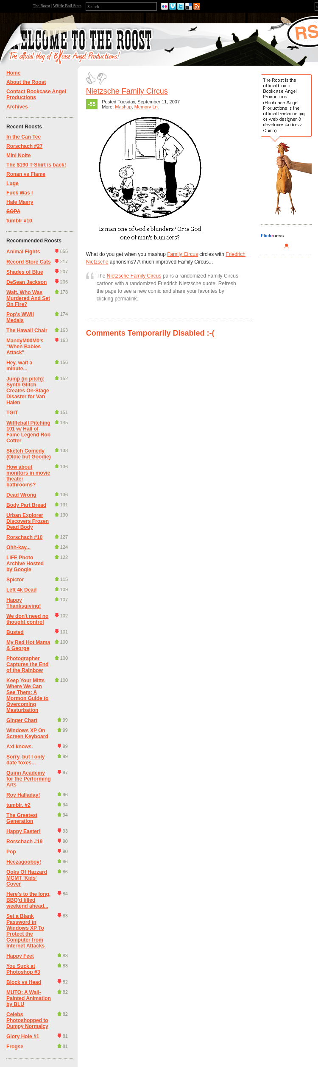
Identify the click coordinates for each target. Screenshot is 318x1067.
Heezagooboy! (23, 862)
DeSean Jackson (26, 282)
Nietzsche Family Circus (127, 91)
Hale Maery (19, 202)
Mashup (123, 106)
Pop (11, 852)
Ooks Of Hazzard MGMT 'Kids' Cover (26, 878)
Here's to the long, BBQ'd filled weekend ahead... (28, 900)
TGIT (12, 413)
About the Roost (26, 82)
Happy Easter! (23, 831)
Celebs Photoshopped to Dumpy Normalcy (27, 1020)
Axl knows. (19, 747)
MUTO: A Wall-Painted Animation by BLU (28, 998)
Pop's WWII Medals (20, 317)
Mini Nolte (18, 155)
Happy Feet (20, 956)
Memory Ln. (146, 106)
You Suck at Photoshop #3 (23, 969)
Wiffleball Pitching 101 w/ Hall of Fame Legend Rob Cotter (28, 432)
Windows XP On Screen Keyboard (27, 733)
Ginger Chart (21, 720)
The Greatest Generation (21, 818)
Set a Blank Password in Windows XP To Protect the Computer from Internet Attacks (25, 931)
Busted (15, 632)
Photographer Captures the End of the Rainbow (27, 664)
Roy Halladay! (23, 795)
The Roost (41, 5)
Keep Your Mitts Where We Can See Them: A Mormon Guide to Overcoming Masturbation (27, 695)
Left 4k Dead (21, 590)
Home (13, 73)
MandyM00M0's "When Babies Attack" (25, 347)
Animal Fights (23, 252)
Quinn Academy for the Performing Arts (28, 779)
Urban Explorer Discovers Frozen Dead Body (27, 521)
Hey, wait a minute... (19, 366)
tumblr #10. (19, 221)
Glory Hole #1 (22, 1036)
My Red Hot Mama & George (28, 645)
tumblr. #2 (18, 805)
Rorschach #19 (24, 842)
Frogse (14, 1047)
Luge (12, 183)
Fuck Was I (19, 193)
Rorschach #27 (24, 146)
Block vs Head (23, 982)
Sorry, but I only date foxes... (25, 760)
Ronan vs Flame (25, 174)
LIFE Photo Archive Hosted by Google (25, 563)
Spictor (15, 580)
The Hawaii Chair (26, 330)
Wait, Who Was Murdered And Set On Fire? (28, 298)
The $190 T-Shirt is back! (36, 165)
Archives (17, 107)
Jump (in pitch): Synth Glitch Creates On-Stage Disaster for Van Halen (27, 391)
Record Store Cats (28, 262)
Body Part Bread (26, 505)
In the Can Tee (23, 137)
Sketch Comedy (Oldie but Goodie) (28, 454)
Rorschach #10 (24, 537)
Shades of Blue (24, 272)
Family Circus (182, 254)
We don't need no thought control (27, 619)
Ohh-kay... (18, 547)
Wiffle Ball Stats (67, 5)
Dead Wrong (21, 495)
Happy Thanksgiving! (23, 603)
